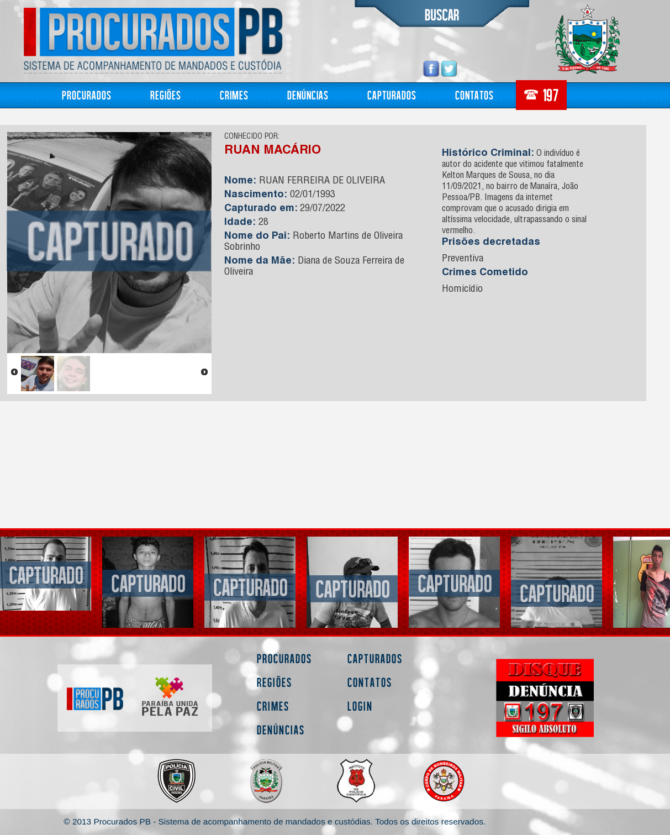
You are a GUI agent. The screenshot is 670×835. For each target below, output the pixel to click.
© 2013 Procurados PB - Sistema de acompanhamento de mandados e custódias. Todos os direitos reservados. (275, 821)
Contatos (474, 94)
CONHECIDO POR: (251, 137)
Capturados (391, 94)
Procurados (87, 94)
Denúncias (308, 94)
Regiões (165, 94)
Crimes (234, 94)
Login (360, 706)
